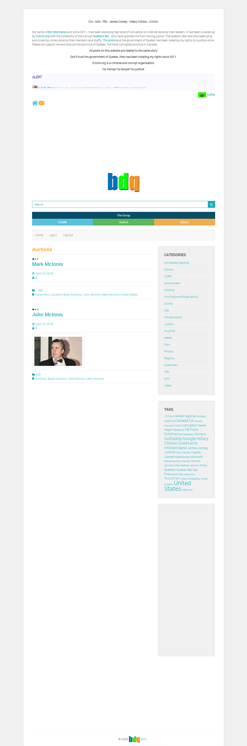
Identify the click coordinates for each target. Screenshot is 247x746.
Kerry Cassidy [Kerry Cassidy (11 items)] (182, 452)
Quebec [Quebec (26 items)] (170, 469)
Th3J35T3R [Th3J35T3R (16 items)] (171, 478)
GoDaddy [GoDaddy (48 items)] (173, 438)
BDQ (143, 739)
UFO (167, 379)
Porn (167, 344)
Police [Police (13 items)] (203, 465)
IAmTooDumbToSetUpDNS (181, 297)
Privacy (169, 351)
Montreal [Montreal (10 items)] (185, 461)
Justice (123, 222)
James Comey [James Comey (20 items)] (197, 448)
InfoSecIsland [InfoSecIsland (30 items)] (175, 447)
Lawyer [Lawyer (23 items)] (169, 456)
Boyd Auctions (72, 294)
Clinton (168, 269)
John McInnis (92, 294)
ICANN (62, 222)
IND (40, 290)
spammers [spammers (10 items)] (189, 474)
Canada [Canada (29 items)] (181, 420)
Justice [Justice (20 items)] (169, 452)
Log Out (68, 235)
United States (129, 294)
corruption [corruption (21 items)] (189, 425)
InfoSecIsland (173, 317)
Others (184, 222)
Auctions (56, 294)
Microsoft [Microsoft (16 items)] (196, 457)
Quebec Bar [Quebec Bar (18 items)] (184, 470)
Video (167, 385)
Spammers (171, 365)
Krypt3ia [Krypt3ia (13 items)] (196, 452)
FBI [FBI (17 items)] (187, 430)
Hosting (169, 290)
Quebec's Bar (101, 36)
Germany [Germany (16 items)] (200, 434)
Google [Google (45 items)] (189, 438)
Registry (169, 358)
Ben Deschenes (57, 32)
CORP (168, 276)
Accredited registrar (176, 263)
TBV (167, 372)
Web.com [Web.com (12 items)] (187, 490)
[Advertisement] (123, 139)
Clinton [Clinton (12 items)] (178, 425)
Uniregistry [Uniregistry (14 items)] (194, 478)
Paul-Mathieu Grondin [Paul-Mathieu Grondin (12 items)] (187, 465)
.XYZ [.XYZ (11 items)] (166, 416)
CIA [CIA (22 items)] (191, 420)
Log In (53, 235)
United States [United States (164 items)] (177, 486)
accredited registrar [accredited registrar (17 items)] (183, 416)
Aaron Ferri (42, 294)
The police (109, 40)
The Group (123, 215)
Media (168, 338)
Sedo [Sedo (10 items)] (180, 474)
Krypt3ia (169, 331)
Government (172, 283)
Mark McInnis (47, 264)
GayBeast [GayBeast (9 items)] (189, 434)
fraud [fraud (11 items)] (180, 434)
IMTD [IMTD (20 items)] (194, 443)
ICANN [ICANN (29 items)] (183, 443)
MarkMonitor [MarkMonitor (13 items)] (182, 457)
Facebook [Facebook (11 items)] (178, 429)
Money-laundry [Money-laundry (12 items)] (172, 461)
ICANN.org (42, 36)
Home (39, 235)
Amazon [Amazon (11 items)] (201, 416)
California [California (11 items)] (169, 421)
